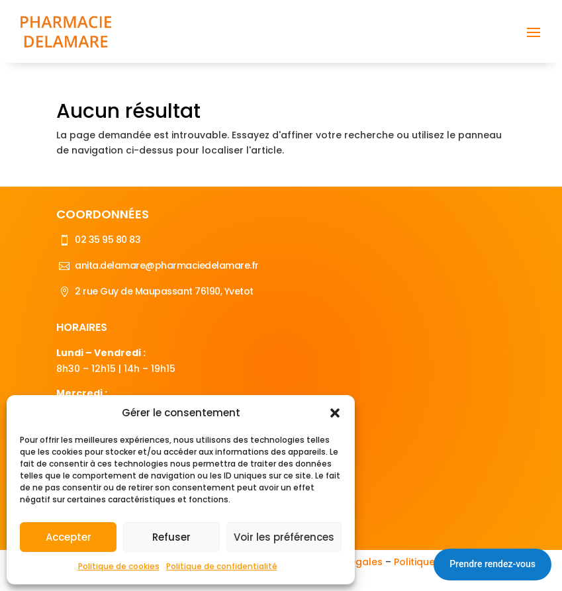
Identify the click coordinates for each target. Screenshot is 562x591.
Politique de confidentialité (221, 566)
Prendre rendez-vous (492, 564)
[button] (335, 413)
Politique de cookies (119, 566)
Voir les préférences (284, 537)
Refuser (171, 537)
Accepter (68, 537)
